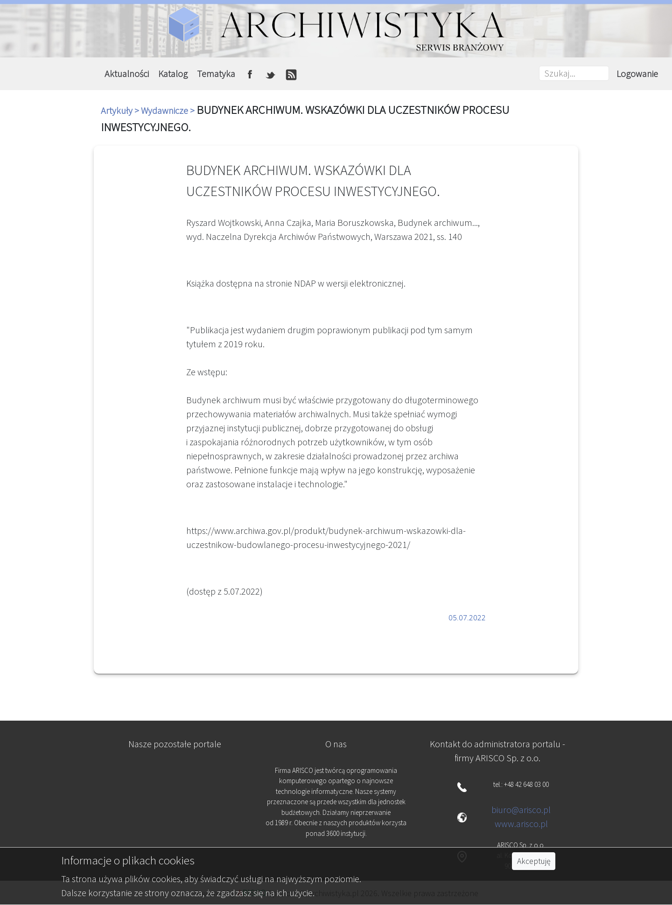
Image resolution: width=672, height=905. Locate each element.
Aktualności (127, 73)
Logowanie (637, 73)
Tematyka (216, 73)
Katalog (173, 73)
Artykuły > (121, 110)
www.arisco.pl (521, 823)
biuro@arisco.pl (521, 809)
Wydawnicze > (168, 110)
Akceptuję (533, 861)
